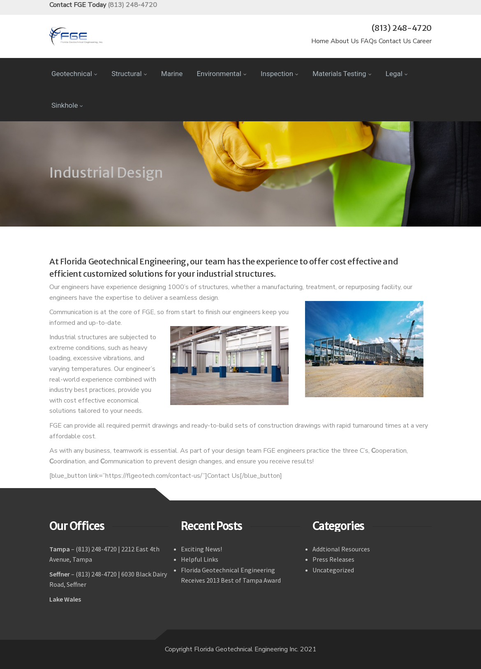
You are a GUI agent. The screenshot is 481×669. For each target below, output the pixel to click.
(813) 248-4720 (132, 4)
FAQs (369, 41)
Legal (397, 73)
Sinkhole (67, 105)
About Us (345, 41)
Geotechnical (74, 73)
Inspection (279, 73)
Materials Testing (341, 73)
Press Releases (333, 559)
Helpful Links (199, 559)
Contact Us (395, 41)
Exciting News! (201, 549)
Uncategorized (333, 570)
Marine (172, 73)
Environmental (221, 73)
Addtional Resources (341, 549)
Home (320, 41)
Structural (129, 73)
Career (422, 41)
